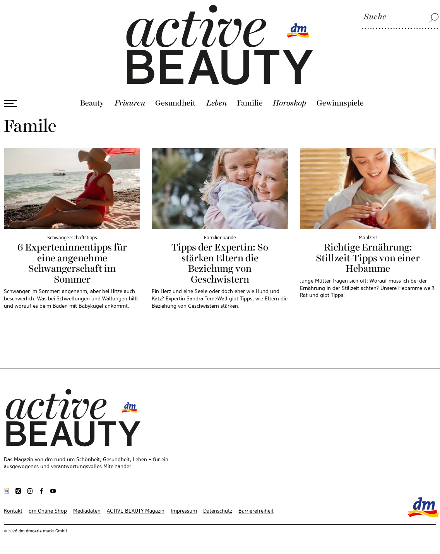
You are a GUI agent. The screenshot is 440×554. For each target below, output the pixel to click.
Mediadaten (87, 511)
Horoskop (289, 103)
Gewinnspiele (340, 103)
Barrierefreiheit (256, 511)
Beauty (92, 103)
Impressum (184, 511)
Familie (250, 103)
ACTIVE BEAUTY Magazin (135, 511)
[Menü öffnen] (10, 103)
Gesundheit (175, 103)
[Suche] (400, 17)
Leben (216, 103)
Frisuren (130, 103)
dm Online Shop (48, 511)
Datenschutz (217, 511)
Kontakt (13, 511)
